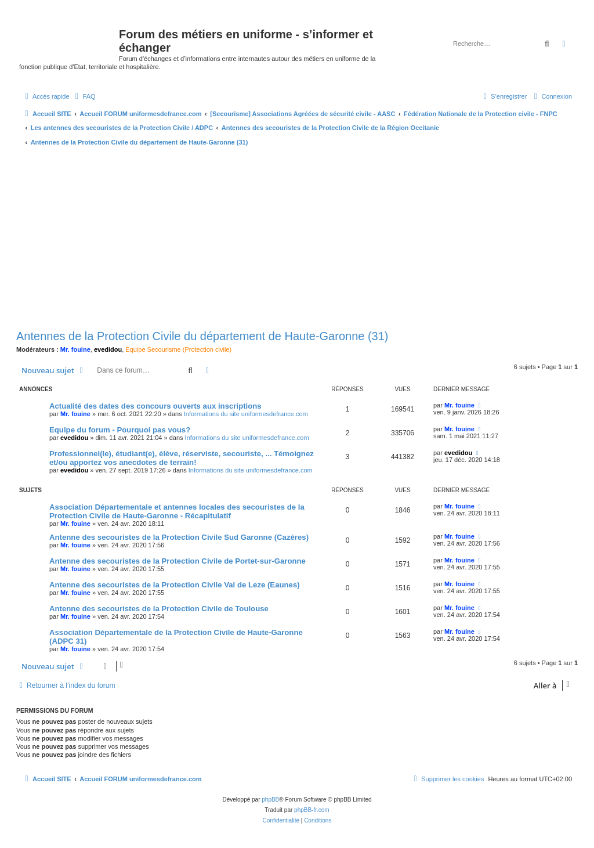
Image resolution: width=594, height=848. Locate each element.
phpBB (270, 799)
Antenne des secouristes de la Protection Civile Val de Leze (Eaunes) (174, 584)
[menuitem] (84, 96)
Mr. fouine (75, 349)
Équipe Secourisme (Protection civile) (178, 349)
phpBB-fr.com (311, 810)
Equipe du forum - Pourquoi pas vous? (119, 429)
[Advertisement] (297, 239)
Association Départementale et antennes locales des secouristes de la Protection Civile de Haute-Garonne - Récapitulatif (177, 511)
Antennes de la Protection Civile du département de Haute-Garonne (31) (202, 336)
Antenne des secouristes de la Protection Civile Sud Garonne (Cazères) (179, 537)
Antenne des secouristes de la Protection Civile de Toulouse (159, 608)
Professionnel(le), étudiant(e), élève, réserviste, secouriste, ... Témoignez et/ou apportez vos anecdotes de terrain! (181, 458)
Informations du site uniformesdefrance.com (246, 413)
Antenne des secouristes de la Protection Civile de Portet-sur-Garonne (177, 561)
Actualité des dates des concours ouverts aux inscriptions (155, 406)
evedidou (108, 349)
